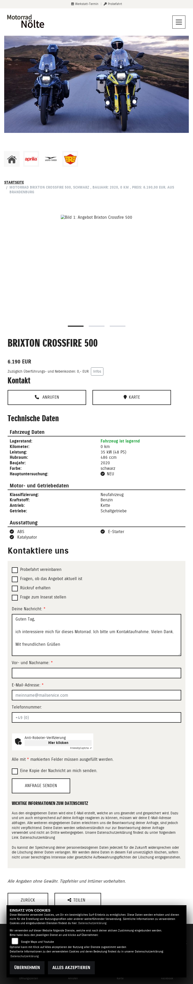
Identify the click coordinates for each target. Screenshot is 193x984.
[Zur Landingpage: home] (12, 159)
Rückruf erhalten (35, 587)
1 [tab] (76, 326)
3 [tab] (117, 326)
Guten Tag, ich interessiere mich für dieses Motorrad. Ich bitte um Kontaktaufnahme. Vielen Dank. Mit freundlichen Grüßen (96, 635)
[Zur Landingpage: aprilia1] (31, 159)
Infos (97, 371)
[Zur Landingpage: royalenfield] (70, 159)
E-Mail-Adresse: (28, 685)
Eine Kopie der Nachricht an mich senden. (58, 770)
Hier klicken (58, 743)
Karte (132, 397)
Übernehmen (27, 967)
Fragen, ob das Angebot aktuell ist (51, 578)
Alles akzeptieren (71, 967)
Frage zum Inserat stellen (43, 597)
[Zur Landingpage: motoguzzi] (51, 159)
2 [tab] (96, 326)
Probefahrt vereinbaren (41, 569)
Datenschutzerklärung (37, 837)
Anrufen (47, 397)
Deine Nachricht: (29, 608)
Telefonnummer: (27, 707)
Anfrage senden (41, 785)
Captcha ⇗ (81, 748)
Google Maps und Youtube (37, 942)
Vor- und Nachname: (32, 662)
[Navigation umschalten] (178, 22)
